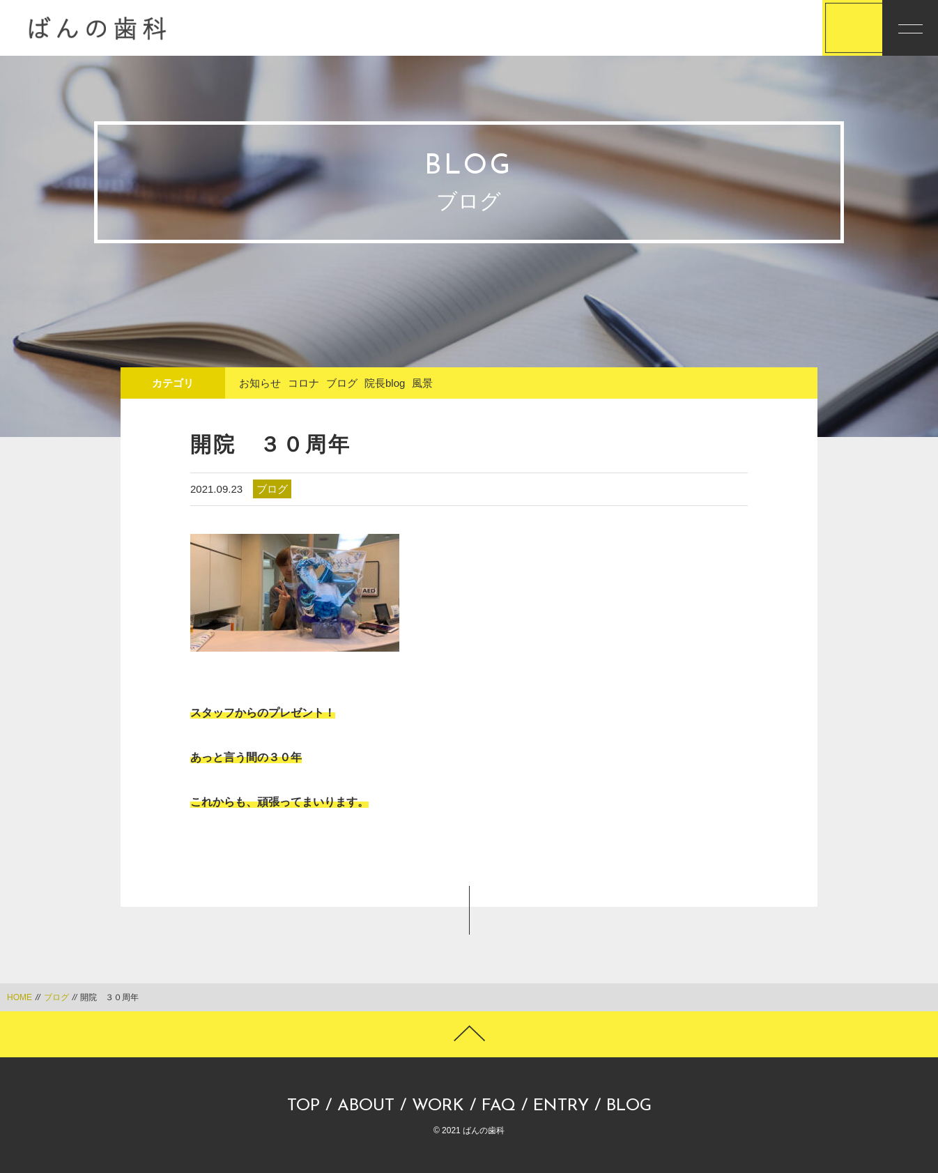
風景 (422, 383)
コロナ (303, 383)
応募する (795, 28)
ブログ (341, 383)
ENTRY (561, 1106)
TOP (303, 1106)
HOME (19, 997)
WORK (438, 1106)
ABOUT (365, 1106)
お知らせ (260, 383)
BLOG (629, 1106)
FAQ (499, 1106)
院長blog (384, 383)
